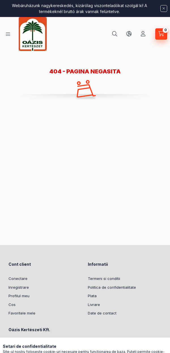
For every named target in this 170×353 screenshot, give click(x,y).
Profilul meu (18, 296)
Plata (92, 296)
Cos (12, 304)
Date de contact (102, 313)
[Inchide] (163, 8)
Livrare (94, 304)
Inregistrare (18, 287)
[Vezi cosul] (161, 34)
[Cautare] (114, 34)
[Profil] (143, 34)
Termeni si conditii (104, 278)
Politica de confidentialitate (112, 287)
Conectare (17, 278)
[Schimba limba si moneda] (129, 34)
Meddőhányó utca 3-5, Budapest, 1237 (45, 346)
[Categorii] (8, 34)
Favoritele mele (21, 313)
